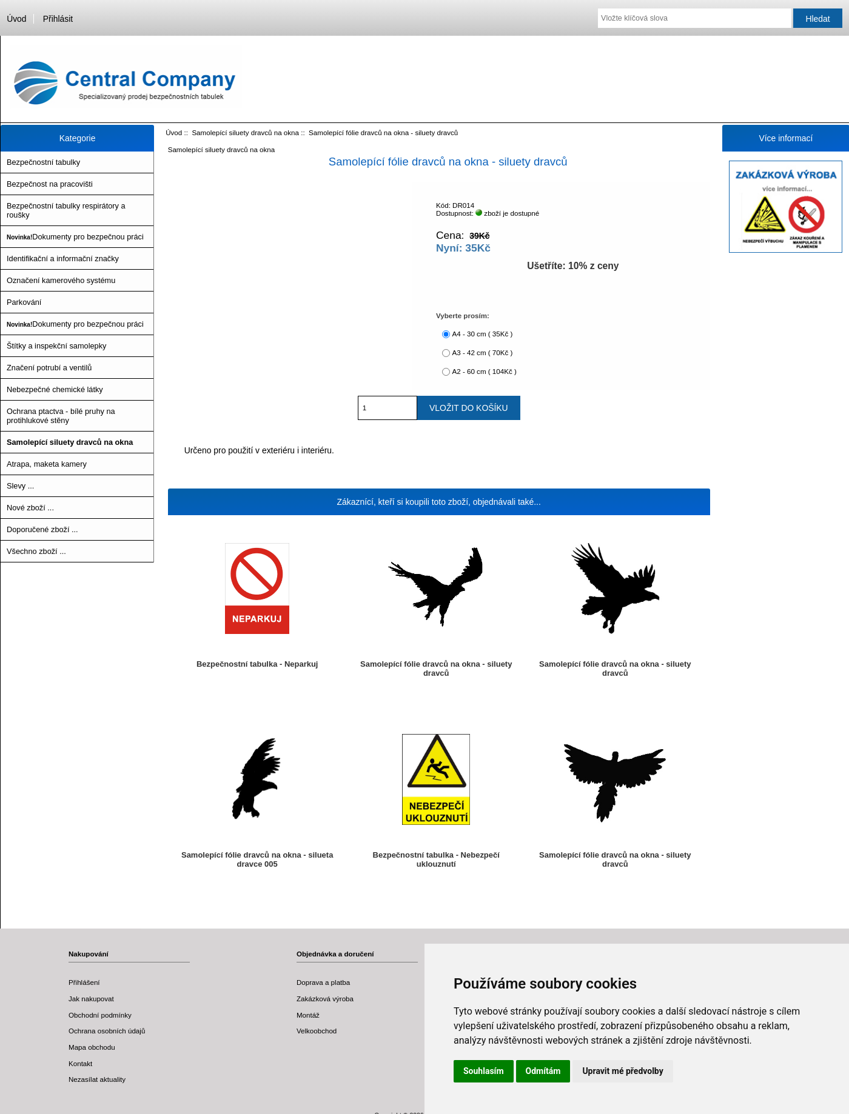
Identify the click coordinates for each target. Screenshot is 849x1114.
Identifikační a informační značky (63, 258)
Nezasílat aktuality (97, 1079)
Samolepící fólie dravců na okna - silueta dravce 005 (257, 859)
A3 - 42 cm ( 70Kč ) (482, 352)
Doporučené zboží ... (42, 529)
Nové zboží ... (30, 507)
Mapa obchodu (92, 1047)
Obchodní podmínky (100, 1015)
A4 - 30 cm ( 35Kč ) (482, 334)
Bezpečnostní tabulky (43, 162)
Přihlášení (84, 982)
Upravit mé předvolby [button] (622, 1071)
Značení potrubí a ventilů (49, 367)
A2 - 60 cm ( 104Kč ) (484, 371)
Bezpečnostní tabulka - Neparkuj (257, 664)
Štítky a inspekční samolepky (56, 345)
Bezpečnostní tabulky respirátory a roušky (66, 210)
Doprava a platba (323, 982)
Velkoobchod (317, 1031)
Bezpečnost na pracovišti (50, 183)
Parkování (24, 302)
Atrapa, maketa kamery (47, 464)
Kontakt (80, 1063)
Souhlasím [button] (483, 1071)
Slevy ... (20, 485)
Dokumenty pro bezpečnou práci (75, 236)
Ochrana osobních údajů (107, 1031)
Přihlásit (58, 19)
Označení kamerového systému (61, 280)
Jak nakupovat (91, 998)
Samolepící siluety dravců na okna (245, 132)
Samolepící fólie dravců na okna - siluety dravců (436, 668)
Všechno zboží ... (36, 551)
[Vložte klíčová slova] (694, 18)
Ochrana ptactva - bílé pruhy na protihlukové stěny (61, 416)
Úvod (16, 19)
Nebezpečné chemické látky (55, 389)
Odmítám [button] (543, 1071)
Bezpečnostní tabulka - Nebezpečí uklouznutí (436, 859)
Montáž (308, 1015)
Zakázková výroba (325, 998)
